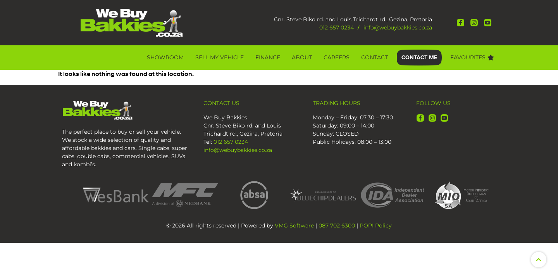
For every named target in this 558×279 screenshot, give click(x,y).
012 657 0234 (336, 27)
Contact (374, 57)
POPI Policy (376, 225)
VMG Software (294, 225)
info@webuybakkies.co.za (397, 27)
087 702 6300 (337, 225)
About (302, 57)
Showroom (165, 57)
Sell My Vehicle (219, 57)
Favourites (472, 57)
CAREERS (337, 57)
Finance (267, 57)
